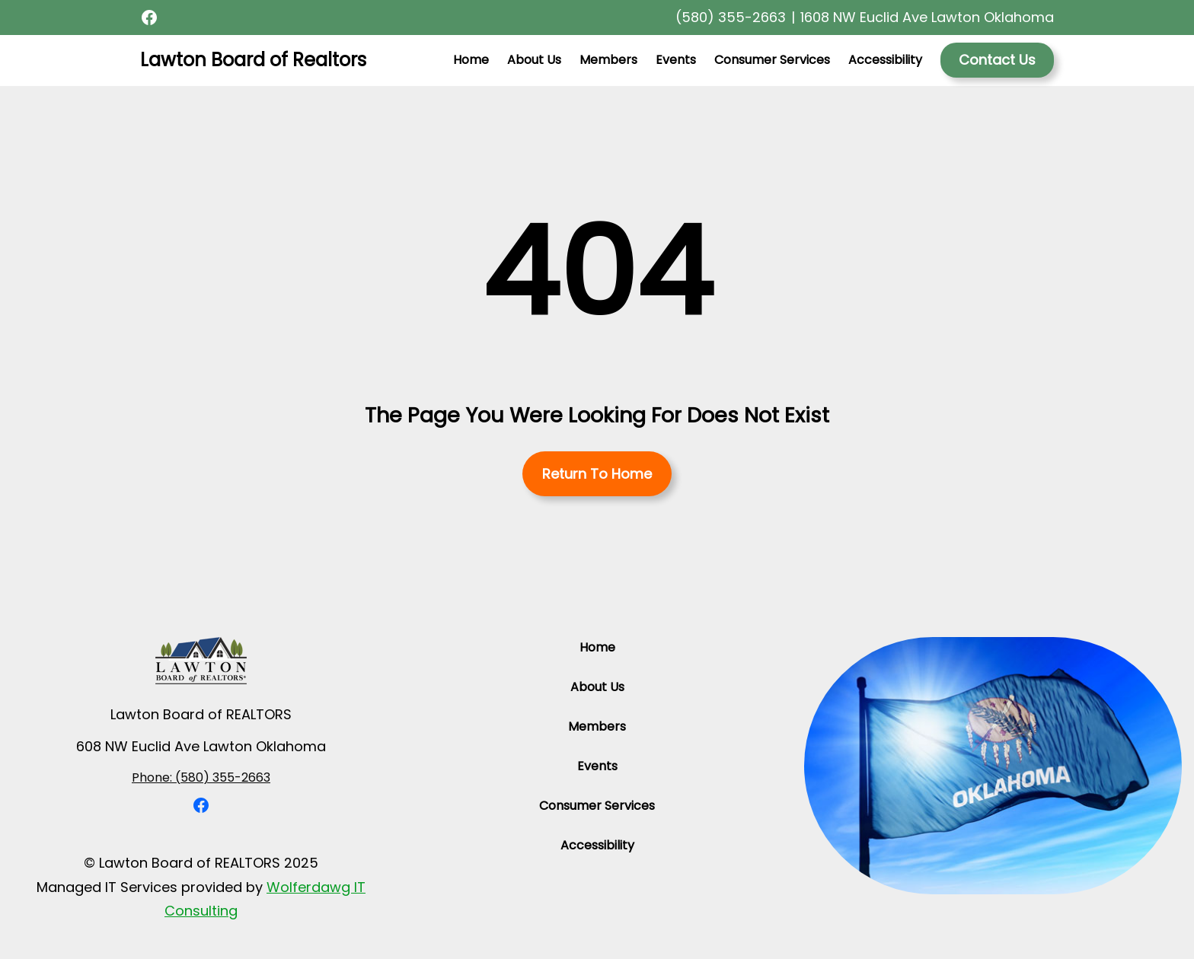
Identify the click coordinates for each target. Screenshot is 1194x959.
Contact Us (997, 59)
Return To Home (597, 473)
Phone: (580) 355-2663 (201, 777)
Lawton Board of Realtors (253, 59)
